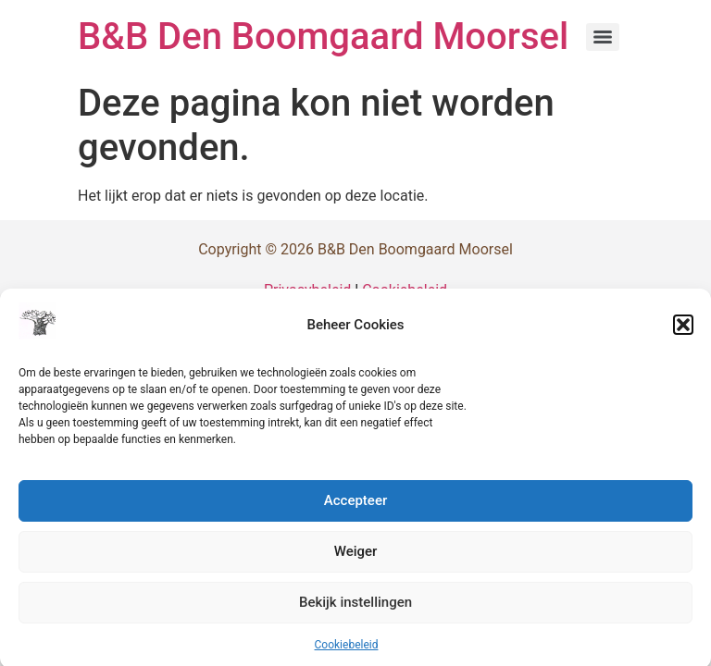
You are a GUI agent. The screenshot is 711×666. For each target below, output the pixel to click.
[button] (683, 328)
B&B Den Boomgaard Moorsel (323, 36)
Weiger (356, 556)
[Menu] (602, 37)
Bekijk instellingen (355, 606)
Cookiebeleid (347, 648)
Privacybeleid (307, 290)
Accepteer (355, 505)
